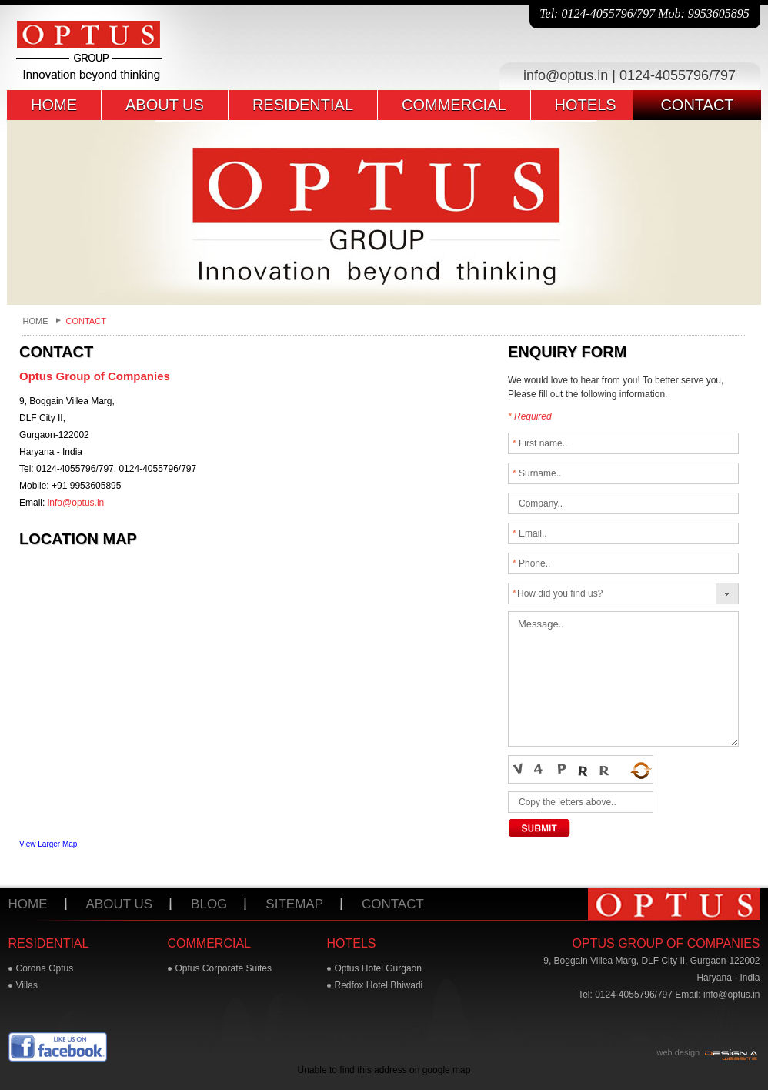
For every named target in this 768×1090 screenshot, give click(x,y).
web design (678, 1052)
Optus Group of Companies (666, 943)
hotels (585, 104)
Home (35, 321)
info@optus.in (565, 75)
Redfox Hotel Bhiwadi (379, 985)
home (54, 104)
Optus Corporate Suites (223, 968)
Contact (393, 904)
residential (302, 104)
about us (164, 104)
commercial (454, 104)
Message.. (623, 679)
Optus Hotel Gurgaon (378, 968)
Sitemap (294, 904)
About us (119, 904)
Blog (209, 904)
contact (696, 104)
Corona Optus (45, 968)
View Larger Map (48, 844)
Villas (27, 985)
